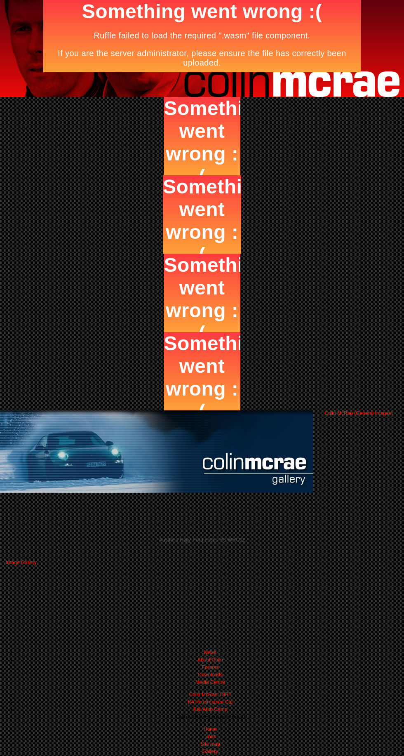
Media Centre (210, 682)
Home (210, 729)
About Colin (210, 660)
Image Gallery (21, 562)
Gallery (210, 751)
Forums (210, 667)
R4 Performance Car (210, 702)
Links (210, 737)
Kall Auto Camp (210, 709)
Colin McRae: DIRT (210, 694)
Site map (210, 744)
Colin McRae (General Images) (358, 413)
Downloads (210, 675)
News (210, 652)
